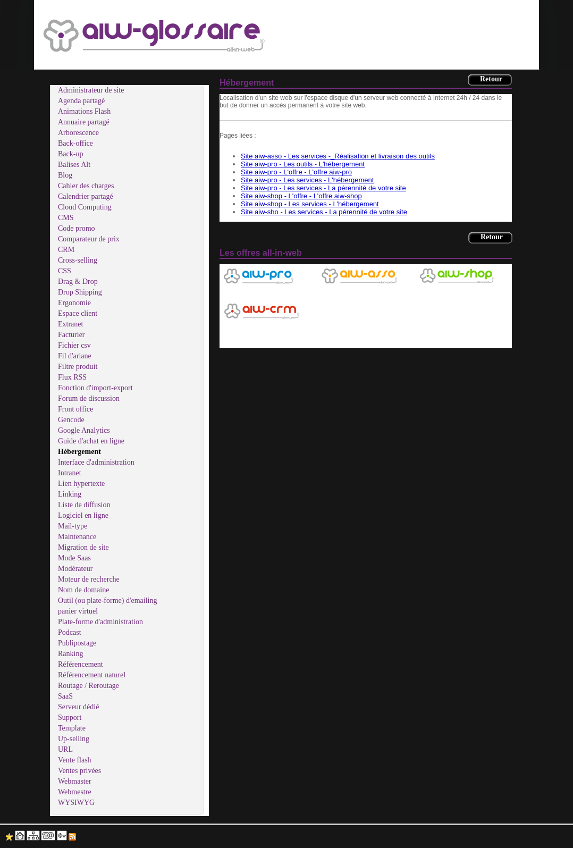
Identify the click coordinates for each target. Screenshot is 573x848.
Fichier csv (74, 345)
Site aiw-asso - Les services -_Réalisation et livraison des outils (338, 156)
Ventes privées (79, 771)
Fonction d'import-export (95, 388)
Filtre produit (77, 367)
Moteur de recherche (89, 579)
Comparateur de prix (89, 239)
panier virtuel (78, 611)
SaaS (65, 696)
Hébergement (79, 452)
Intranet (69, 473)
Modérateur (75, 569)
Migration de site (83, 547)
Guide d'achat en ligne (91, 441)
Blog (65, 175)
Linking (69, 494)
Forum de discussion (89, 398)
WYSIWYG (76, 803)
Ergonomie (74, 303)
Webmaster (74, 781)
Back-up (70, 154)
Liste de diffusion (84, 505)
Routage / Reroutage (88, 686)
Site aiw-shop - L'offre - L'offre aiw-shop (301, 196)
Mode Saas (74, 558)
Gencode (71, 420)
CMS (66, 218)
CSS (64, 271)
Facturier (71, 335)
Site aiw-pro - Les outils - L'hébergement (303, 164)
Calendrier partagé (85, 196)
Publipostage (77, 643)
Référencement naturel (91, 675)
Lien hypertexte (81, 484)
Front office (75, 409)
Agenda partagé (81, 101)
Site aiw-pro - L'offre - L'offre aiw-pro (296, 172)
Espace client (77, 313)
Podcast (69, 632)
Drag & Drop (78, 282)
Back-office (75, 143)
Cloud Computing (85, 207)
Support (69, 717)
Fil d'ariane (74, 356)
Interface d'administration (96, 462)
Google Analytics (84, 430)
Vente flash (74, 760)
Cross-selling (77, 260)
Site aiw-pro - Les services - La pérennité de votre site (323, 188)
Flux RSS (72, 377)
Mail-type (72, 526)
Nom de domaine (83, 590)
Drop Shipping (80, 292)
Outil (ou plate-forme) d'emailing (107, 600)
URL (65, 749)
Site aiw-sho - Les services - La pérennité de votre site (324, 212)
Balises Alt (74, 165)
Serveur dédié (78, 707)
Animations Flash (84, 111)
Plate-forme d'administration (100, 622)
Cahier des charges (86, 186)
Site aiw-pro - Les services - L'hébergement (307, 180)
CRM (66, 250)
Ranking (70, 654)
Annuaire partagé (83, 122)
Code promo (76, 228)
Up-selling (73, 739)
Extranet (70, 324)
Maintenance (77, 537)
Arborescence (78, 133)
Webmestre (74, 792)
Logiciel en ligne (83, 515)
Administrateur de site (91, 90)
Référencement (80, 664)
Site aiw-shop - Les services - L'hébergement (310, 204)
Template (72, 728)
